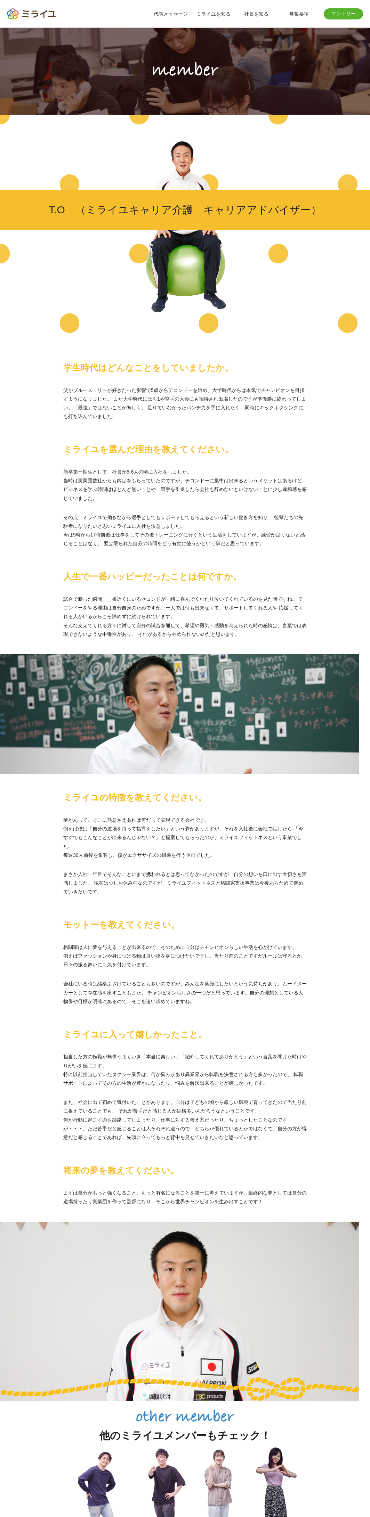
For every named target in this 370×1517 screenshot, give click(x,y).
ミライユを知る (213, 14)
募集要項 (299, 14)
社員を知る (256, 14)
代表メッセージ (171, 14)
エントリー (343, 13)
